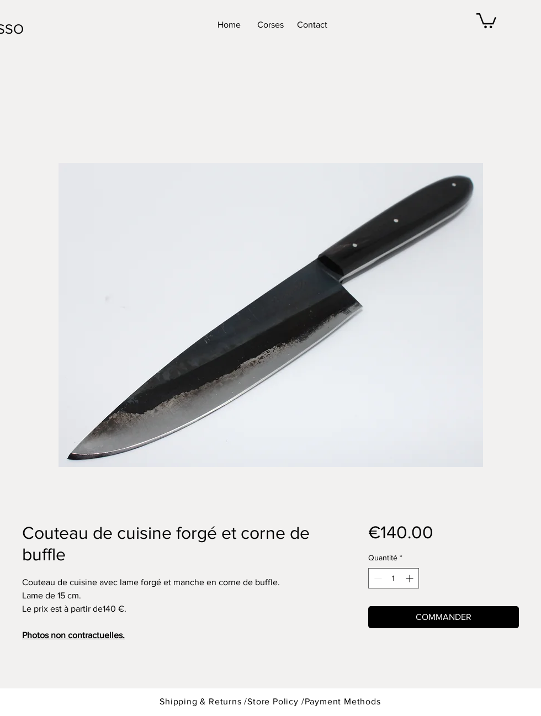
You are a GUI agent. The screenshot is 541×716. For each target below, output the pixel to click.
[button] (486, 20)
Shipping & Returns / (203, 701)
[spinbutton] (394, 578)
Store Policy (274, 701)
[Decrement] (377, 578)
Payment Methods (343, 701)
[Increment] (410, 578)
